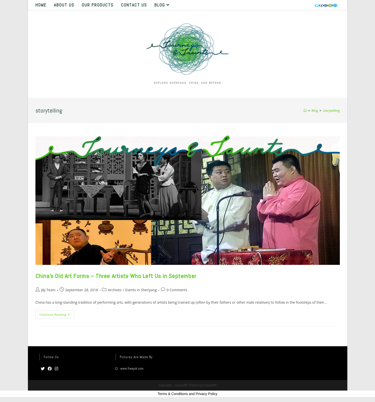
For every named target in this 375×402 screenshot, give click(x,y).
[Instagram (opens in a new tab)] (326, 5)
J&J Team (48, 289)
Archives (115, 289)
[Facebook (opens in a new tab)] (321, 5)
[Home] (305, 110)
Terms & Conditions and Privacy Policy (188, 394)
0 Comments (177, 289)
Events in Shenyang (141, 289)
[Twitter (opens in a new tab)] (317, 5)
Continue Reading (57, 315)
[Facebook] (50, 369)
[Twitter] (43, 369)
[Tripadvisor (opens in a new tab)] (330, 5)
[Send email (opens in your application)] (335, 5)
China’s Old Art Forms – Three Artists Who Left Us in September (115, 276)
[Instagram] (56, 369)
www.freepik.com (131, 368)
